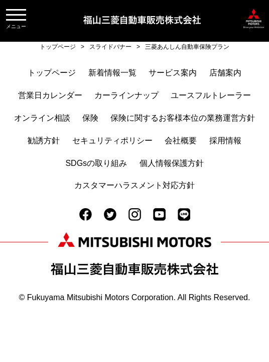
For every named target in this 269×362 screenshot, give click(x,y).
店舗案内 (225, 72)
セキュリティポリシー (112, 140)
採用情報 (225, 140)
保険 (90, 118)
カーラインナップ (126, 95)
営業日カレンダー (50, 95)
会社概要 (181, 140)
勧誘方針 (44, 140)
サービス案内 (173, 72)
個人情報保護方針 (172, 163)
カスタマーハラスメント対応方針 (134, 185)
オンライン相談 (42, 118)
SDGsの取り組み (96, 163)
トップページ (52, 72)
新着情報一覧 (112, 72)
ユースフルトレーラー (211, 95)
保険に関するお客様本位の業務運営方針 (182, 118)
